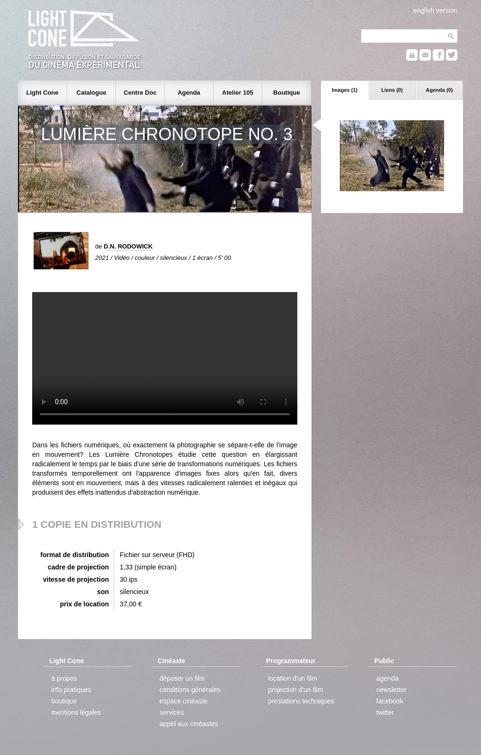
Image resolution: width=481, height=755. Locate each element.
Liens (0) (391, 90)
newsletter (391, 689)
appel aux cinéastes (189, 724)
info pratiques (71, 689)
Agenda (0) (439, 90)
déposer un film (182, 678)
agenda (387, 678)
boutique (64, 701)
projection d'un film (295, 689)
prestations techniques (301, 701)
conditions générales (190, 689)
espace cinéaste (183, 701)
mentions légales (76, 712)
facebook (389, 701)
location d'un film (292, 678)
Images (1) (344, 90)
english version (435, 10)
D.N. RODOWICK (128, 246)
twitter (385, 712)
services (172, 712)
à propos (64, 678)
